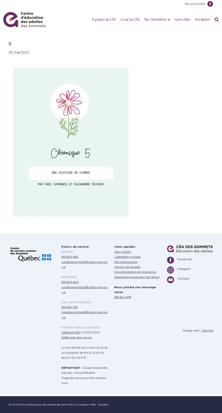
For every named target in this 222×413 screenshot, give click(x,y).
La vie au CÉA (130, 19)
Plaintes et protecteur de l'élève (137, 277)
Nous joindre (195, 4)
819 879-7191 (69, 307)
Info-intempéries (126, 262)
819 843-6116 (69, 256)
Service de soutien (127, 267)
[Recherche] (215, 20)
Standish (103, 404)
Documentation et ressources (135, 272)
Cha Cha (207, 330)
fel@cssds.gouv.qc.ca (76, 337)
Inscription (202, 19)
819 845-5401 (70, 282)
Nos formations (155, 19)
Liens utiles (183, 19)
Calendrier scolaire (127, 256)
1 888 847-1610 (71, 332)
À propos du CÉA (104, 19)
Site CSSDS (122, 251)
